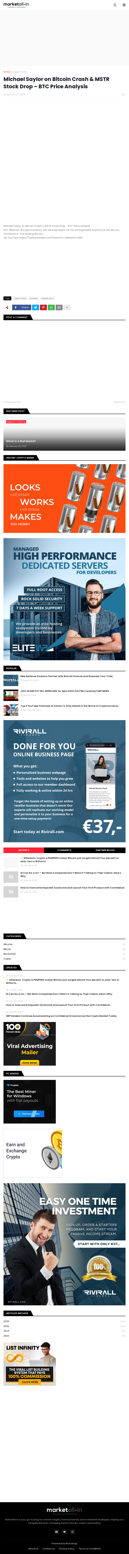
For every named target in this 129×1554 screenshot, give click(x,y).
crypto (64, 959)
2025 (64, 1326)
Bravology (71, 1543)
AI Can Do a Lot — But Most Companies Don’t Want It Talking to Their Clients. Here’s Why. (70, 874)
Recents (23, 850)
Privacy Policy (66, 1548)
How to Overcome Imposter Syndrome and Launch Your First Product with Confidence (72, 887)
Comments (64, 850)
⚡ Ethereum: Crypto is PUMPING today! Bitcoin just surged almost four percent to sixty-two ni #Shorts (69, 860)
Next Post (118, 402)
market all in (47, 298)
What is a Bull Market (21, 441)
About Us (33, 1548)
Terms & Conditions (90, 1548)
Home (6, 71)
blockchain (64, 954)
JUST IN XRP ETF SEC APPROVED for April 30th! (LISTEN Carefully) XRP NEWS (64, 691)
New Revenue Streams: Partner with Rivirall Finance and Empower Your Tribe (66, 676)
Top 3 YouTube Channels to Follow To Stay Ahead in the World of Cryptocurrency (69, 706)
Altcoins (64, 944)
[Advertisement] (66, 37)
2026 (64, 1321)
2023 (64, 1336)
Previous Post (12, 402)
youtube (33, 298)
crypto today (20, 71)
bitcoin (64, 949)
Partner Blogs (105, 850)
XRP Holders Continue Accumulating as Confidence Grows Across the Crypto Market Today (61, 1016)
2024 (64, 1331)
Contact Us (49, 1548)
